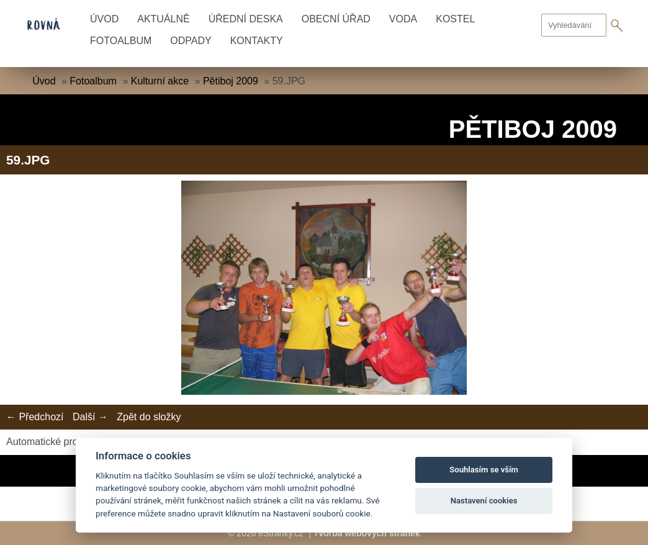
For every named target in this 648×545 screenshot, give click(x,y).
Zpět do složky (149, 417)
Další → (90, 417)
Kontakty (256, 40)
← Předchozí (34, 417)
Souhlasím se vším (483, 469)
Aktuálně (163, 19)
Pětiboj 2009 (230, 81)
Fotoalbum (120, 40)
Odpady (190, 40)
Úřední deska (246, 19)
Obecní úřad (336, 19)
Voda (403, 19)
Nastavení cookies (484, 500)
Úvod (104, 19)
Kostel (455, 19)
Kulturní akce (160, 81)
